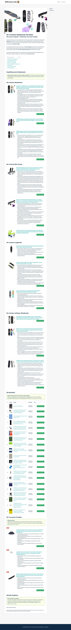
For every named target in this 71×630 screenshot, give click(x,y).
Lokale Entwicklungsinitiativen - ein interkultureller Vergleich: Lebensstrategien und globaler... (20, 515)
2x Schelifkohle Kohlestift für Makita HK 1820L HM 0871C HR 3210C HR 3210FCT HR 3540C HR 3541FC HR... (19, 439)
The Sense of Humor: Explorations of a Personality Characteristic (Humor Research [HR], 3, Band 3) (20, 450)
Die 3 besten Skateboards (12, 60)
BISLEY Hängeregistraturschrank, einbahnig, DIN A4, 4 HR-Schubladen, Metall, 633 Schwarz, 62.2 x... (20, 434)
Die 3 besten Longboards (12, 62)
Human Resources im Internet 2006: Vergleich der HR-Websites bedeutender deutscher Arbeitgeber (19, 455)
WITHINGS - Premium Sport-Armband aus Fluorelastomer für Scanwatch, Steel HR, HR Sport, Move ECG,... (20, 480)
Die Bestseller (10, 65)
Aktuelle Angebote (11, 67)
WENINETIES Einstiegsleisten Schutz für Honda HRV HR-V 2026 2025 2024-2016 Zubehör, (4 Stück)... (19, 472)
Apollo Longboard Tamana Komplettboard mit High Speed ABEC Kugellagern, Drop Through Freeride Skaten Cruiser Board (29, 253)
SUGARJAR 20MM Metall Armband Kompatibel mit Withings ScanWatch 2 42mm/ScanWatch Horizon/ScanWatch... (19, 485)
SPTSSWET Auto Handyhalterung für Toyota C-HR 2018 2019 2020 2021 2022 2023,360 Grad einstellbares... (20, 499)
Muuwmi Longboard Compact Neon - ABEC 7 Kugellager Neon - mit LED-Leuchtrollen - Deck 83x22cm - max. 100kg (29, 270)
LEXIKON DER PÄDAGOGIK (17, 418)
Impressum (63, 1)
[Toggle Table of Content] (19, 57)
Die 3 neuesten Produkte (12, 66)
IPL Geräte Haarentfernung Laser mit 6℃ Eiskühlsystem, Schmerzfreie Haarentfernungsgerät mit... (19, 423)
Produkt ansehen (40, 125)
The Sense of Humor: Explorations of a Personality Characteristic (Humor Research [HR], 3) (20, 444)
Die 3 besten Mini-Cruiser (12, 61)
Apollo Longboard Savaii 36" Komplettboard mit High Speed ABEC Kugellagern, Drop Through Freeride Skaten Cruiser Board (29, 300)
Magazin (58, 1)
